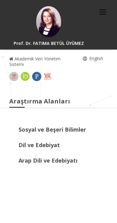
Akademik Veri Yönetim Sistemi (35, 61)
